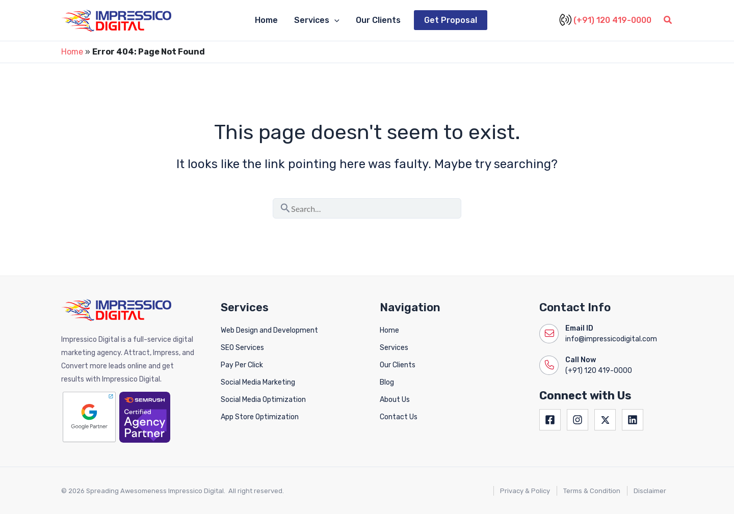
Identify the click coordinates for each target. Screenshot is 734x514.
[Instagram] (577, 419)
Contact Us (398, 417)
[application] (334, 20)
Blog (387, 382)
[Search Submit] (285, 206)
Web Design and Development (269, 330)
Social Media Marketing (258, 382)
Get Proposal (450, 20)
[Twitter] (605, 419)
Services (316, 20)
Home (266, 20)
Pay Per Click (242, 365)
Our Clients (378, 20)
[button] (668, 21)
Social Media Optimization (263, 399)
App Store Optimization (260, 417)
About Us (395, 399)
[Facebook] (550, 419)
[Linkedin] (632, 419)
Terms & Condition (591, 491)
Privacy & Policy (525, 491)
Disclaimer (650, 491)
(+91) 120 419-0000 (606, 20)
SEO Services (242, 347)
